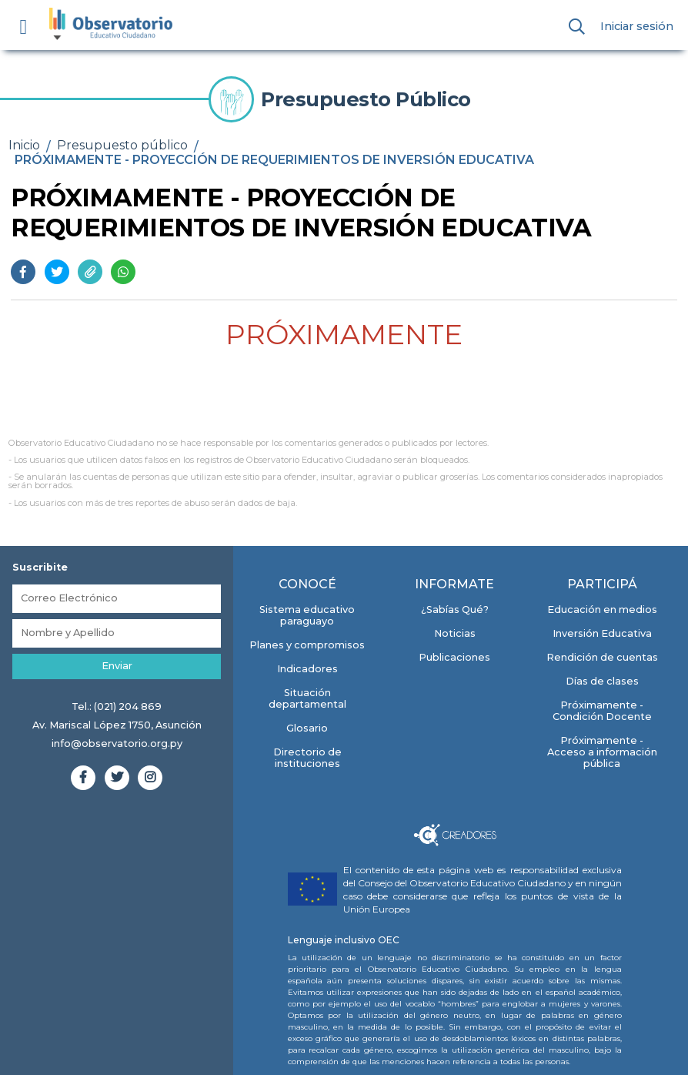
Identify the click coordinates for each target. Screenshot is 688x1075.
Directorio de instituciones (307, 757)
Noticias (455, 633)
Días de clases (602, 681)
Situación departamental (307, 698)
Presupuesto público (122, 145)
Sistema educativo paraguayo (307, 615)
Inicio (24, 145)
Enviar (117, 665)
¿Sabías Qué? (455, 609)
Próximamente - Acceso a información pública (602, 752)
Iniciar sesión (636, 26)
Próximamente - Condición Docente (602, 710)
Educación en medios (602, 609)
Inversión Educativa (602, 633)
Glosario (307, 728)
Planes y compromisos (307, 645)
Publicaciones (454, 657)
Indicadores (307, 669)
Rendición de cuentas (602, 657)
